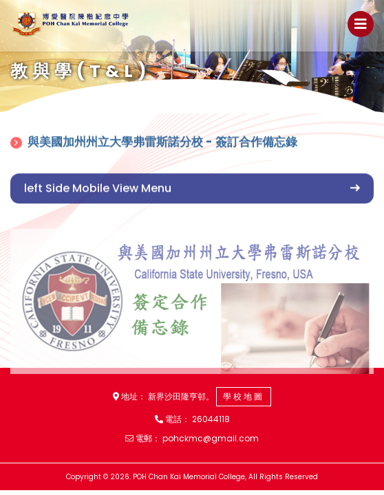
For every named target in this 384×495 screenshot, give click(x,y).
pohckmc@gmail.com (210, 438)
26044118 (211, 419)
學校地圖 (243, 396)
